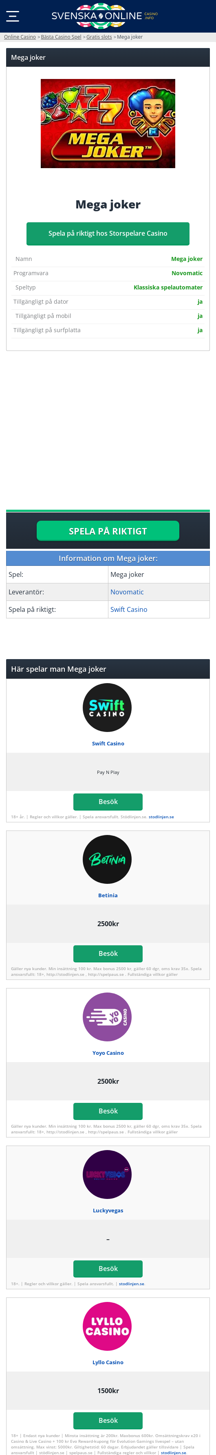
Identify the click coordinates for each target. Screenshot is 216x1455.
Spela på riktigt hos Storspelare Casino (108, 233)
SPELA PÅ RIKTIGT (108, 531)
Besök (108, 801)
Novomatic (127, 591)
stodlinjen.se (161, 817)
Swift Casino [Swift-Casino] (129, 609)
